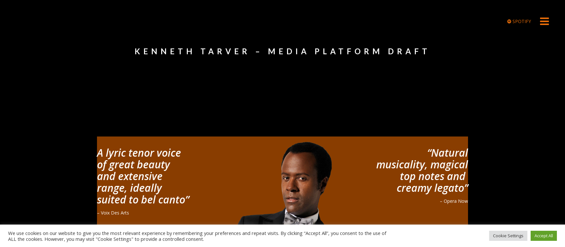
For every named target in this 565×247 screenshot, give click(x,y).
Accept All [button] (544, 235)
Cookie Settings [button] (508, 235)
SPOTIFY (519, 21)
